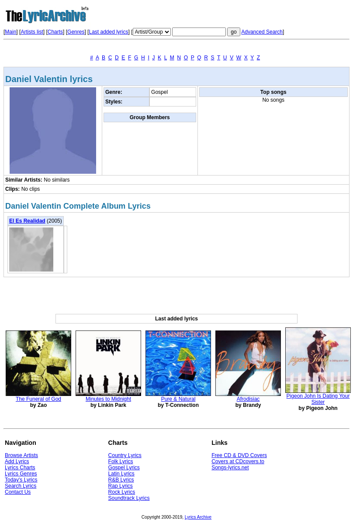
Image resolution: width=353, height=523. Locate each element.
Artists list (32, 32)
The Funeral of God (38, 399)
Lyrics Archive (198, 517)
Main (10, 32)
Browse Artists (21, 455)
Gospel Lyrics (124, 468)
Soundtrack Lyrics (129, 498)
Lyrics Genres (21, 474)
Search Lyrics (20, 486)
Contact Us (18, 492)
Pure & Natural (178, 399)
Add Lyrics (17, 461)
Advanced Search (262, 32)
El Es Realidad (27, 221)
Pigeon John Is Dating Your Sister (318, 399)
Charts (55, 32)
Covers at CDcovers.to (237, 461)
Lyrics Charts (20, 468)
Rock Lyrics (121, 492)
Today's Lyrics (21, 480)
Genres (75, 32)
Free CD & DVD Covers (239, 455)
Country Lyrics (125, 455)
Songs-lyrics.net (230, 468)
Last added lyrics (108, 32)
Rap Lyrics (120, 486)
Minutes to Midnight (108, 399)
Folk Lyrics (120, 461)
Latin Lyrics (121, 474)
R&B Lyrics (121, 480)
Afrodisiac (248, 399)
